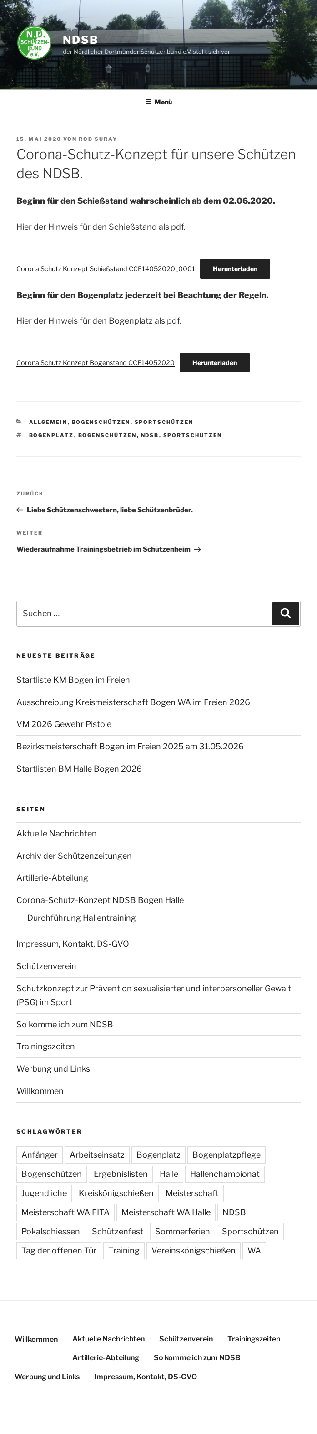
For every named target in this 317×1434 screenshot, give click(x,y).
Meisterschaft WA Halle (166, 1212)
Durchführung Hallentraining (81, 918)
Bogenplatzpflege (226, 1155)
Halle (169, 1174)
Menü (158, 102)
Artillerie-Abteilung (52, 877)
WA (254, 1250)
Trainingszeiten (45, 1046)
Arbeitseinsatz (97, 1155)
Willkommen (40, 1091)
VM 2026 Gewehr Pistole (63, 724)
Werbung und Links (53, 1068)
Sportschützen (164, 422)
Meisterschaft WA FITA (65, 1212)
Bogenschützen (101, 422)
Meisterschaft (192, 1193)
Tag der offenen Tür (58, 1250)
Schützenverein (46, 966)
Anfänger (39, 1155)
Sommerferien (182, 1231)
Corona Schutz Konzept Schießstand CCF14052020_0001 (105, 269)
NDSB (81, 39)
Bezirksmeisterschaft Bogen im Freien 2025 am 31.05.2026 (130, 746)
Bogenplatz (51, 435)
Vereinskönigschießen (193, 1250)
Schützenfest (117, 1231)
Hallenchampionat (225, 1174)
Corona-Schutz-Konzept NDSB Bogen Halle (100, 900)
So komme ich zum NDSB (64, 1024)
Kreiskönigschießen (116, 1193)
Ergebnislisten (121, 1174)
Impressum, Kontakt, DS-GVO (72, 944)
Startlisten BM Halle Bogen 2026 (79, 769)
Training (124, 1250)
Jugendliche (44, 1193)
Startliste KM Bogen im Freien (73, 680)
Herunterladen (235, 269)
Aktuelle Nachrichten (56, 833)
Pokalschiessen (50, 1231)
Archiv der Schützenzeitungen (74, 856)
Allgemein (48, 422)
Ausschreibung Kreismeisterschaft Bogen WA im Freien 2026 (133, 702)
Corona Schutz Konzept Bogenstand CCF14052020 (95, 363)
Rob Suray (98, 139)
